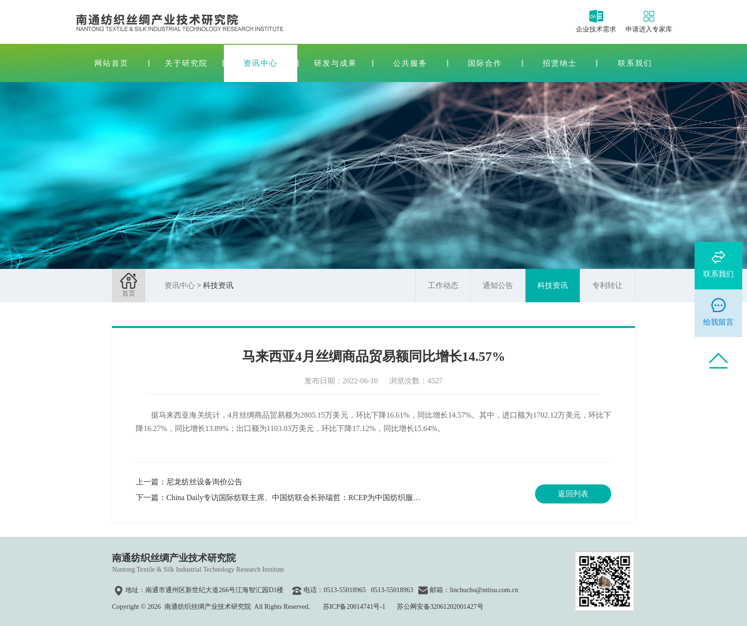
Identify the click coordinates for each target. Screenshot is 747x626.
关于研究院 (186, 63)
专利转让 (607, 285)
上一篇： (189, 482)
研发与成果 (335, 63)
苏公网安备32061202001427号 (440, 606)
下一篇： (278, 497)
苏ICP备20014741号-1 (354, 606)
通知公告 (498, 285)
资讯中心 (260, 63)
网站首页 (111, 63)
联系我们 (635, 63)
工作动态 (443, 285)
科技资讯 (552, 285)
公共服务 (410, 63)
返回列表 (573, 494)
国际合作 (485, 63)
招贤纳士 (560, 63)
